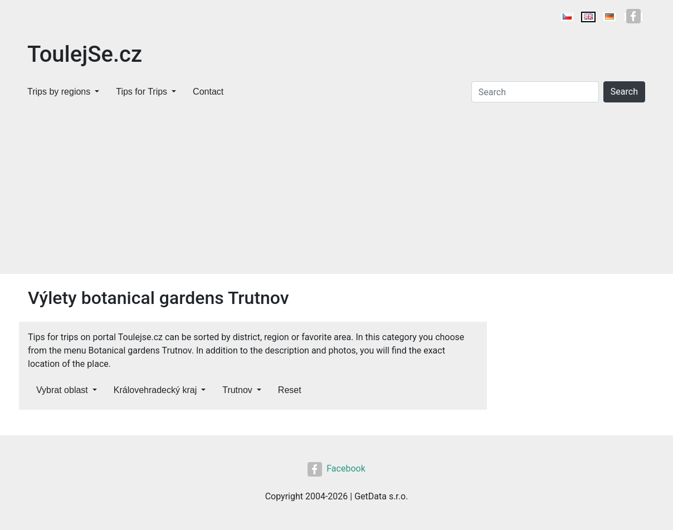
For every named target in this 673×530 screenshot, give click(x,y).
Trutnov (237, 390)
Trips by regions (58, 91)
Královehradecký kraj (155, 390)
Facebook (336, 468)
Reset (289, 390)
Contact (208, 91)
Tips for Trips (141, 91)
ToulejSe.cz (84, 54)
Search (624, 91)
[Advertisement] (336, 190)
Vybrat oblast (62, 390)
